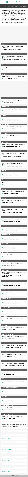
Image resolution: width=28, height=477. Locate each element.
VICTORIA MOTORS (5, 289)
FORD (3, 44)
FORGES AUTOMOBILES (6, 106)
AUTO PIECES (4, 133)
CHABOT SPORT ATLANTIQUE (7, 414)
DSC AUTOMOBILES (5, 270)
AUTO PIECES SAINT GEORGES (7, 334)
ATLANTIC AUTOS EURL (6, 225)
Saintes (3, 23)
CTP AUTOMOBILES (5, 151)
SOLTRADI (4, 97)
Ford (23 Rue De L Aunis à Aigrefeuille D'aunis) (9, 12)
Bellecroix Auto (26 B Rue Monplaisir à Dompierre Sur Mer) (10, 19)
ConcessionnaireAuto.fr (5, 10)
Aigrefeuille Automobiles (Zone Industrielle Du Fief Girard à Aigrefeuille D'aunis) (13, 13)
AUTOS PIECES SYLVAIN (6, 316)
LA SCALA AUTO (5, 243)
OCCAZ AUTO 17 (5, 142)
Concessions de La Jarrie (6, 453)
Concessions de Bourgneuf (7, 464)
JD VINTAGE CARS (5, 124)
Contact (20, 475)
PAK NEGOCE (4, 115)
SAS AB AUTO (4, 325)
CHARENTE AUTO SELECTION (7, 405)
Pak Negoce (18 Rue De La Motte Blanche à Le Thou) (13, 15)
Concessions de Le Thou (6, 438)
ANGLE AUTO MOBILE (6, 307)
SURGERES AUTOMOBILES (6, 298)
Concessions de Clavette (6, 449)
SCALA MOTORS (5, 261)
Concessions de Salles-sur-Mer (7, 467)
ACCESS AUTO (4, 378)
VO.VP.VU (3, 207)
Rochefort (5, 23)
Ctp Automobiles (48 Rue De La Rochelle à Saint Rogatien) (17, 18)
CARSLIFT (4, 64)
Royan (9, 23)
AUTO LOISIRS (4, 189)
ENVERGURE (4, 179)
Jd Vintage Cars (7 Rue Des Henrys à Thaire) (17, 17)
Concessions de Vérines (6, 471)
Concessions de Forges (6, 434)
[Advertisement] (14, 33)
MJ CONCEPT (4, 170)
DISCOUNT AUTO (5, 396)
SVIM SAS (3, 74)
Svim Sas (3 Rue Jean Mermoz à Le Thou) (15, 14)
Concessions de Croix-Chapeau (7, 445)
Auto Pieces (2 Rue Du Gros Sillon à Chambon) (14, 17)
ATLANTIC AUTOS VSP (6, 234)
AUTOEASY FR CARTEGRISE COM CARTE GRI (10, 387)
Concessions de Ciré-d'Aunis (7, 456)
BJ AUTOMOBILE (5, 252)
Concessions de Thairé (6, 460)
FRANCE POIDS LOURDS (6, 343)
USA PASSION (4, 198)
